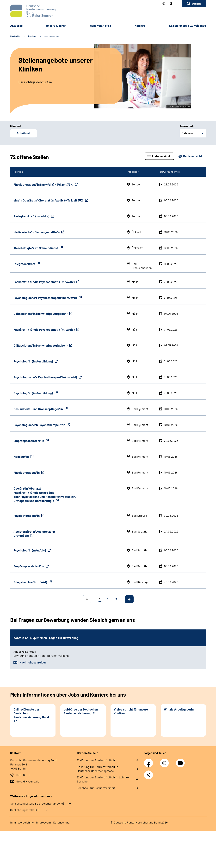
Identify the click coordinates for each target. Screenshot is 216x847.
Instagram (165, 761)
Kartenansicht (192, 156)
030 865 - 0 (23, 775)
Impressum (43, 822)
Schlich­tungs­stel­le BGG (25, 810)
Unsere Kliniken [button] (56, 25)
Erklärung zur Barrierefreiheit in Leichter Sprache (103, 779)
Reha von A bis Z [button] (100, 25)
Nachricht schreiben (33, 662)
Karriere (32, 36)
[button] (194, 3)
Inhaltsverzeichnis (22, 822)
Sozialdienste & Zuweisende (187, 25)
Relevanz (187, 133)
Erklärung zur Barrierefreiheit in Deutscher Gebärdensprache (97, 769)
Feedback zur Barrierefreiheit (96, 788)
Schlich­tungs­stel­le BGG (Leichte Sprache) (37, 803)
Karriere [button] (140, 25)
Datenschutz (61, 822)
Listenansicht (161, 156)
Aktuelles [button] (16, 25)
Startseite (15, 36)
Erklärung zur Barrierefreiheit (96, 760)
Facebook (149, 761)
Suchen (196, 3)
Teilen (148, 775)
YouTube (180, 761)
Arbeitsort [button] (23, 133)
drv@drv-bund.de (27, 781)
